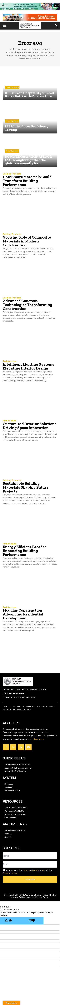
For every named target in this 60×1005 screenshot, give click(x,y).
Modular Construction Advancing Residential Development (23, 614)
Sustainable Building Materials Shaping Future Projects (25, 487)
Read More (38, 739)
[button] (4, 26)
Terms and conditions (33, 870)
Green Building (12, 87)
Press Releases (12, 121)
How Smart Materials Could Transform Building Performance (27, 180)
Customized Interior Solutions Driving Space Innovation (29, 425)
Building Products (12, 174)
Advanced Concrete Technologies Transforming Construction (27, 304)
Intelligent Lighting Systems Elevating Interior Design (28, 366)
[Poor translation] (31, 920)
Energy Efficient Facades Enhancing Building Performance (24, 550)
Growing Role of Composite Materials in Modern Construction (27, 241)
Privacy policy (10, 873)
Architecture (9, 361)
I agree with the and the (27, 871)
